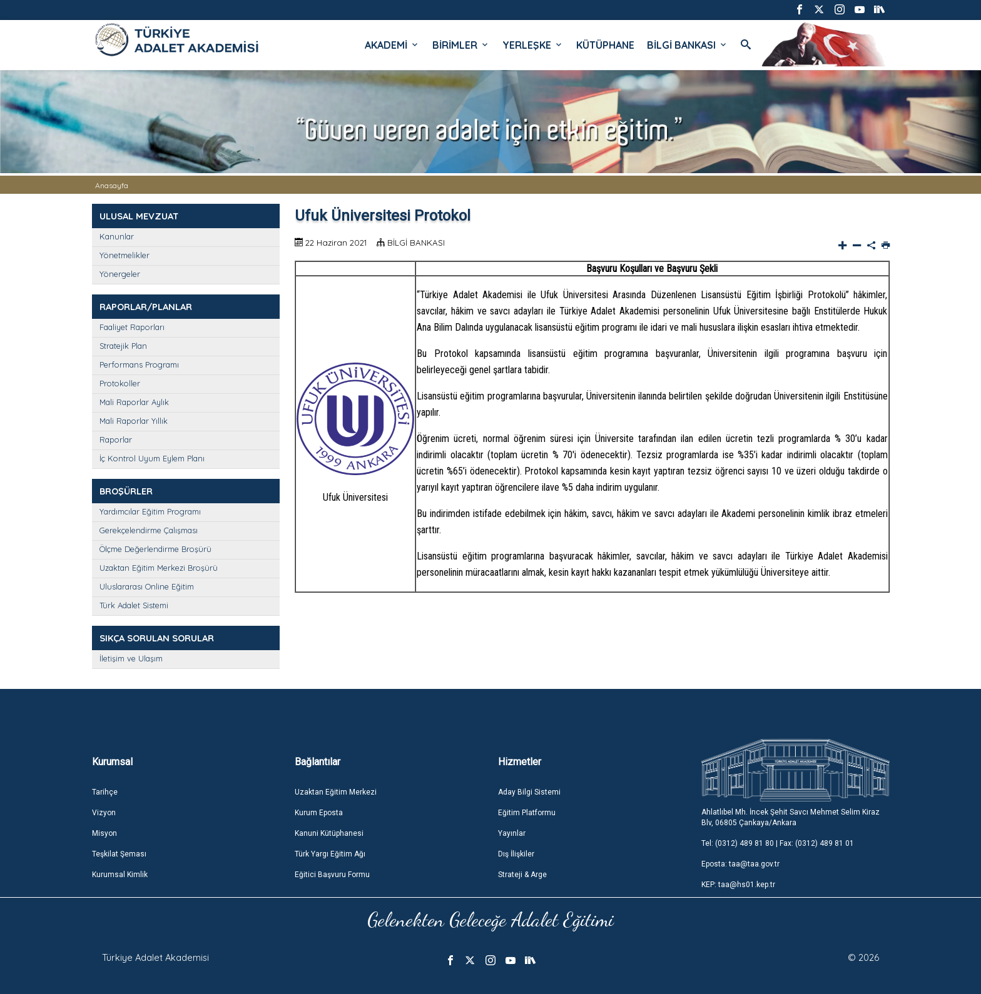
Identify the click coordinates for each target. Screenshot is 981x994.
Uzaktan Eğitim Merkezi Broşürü (158, 568)
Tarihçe (105, 792)
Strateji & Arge (522, 874)
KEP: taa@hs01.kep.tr (738, 884)
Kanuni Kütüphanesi (329, 833)
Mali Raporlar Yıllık (133, 421)
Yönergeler (119, 274)
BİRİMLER (461, 45)
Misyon (104, 833)
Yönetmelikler (124, 255)
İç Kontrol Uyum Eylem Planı (152, 458)
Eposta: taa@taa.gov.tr (740, 864)
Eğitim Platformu (527, 812)
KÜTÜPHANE (605, 45)
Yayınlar (512, 833)
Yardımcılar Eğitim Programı (150, 511)
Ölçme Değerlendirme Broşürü (155, 549)
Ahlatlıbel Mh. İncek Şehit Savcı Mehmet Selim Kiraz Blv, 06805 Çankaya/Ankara (790, 817)
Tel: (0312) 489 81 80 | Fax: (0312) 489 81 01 (777, 843)
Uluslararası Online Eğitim (146, 586)
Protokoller (119, 383)
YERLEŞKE (533, 45)
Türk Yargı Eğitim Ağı (330, 854)
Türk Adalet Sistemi (133, 605)
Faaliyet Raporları (132, 327)
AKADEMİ (392, 45)
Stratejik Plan (123, 346)
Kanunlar (116, 236)
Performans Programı (139, 364)
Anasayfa (111, 185)
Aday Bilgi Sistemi (529, 792)
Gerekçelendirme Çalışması (148, 530)
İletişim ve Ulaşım (131, 658)
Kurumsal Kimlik (120, 874)
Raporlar (115, 439)
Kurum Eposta (319, 812)
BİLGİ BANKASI (687, 45)
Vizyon (104, 812)
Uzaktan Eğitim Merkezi (336, 792)
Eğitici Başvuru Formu (332, 874)
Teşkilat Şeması (119, 854)
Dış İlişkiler (516, 854)
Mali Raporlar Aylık (134, 402)
